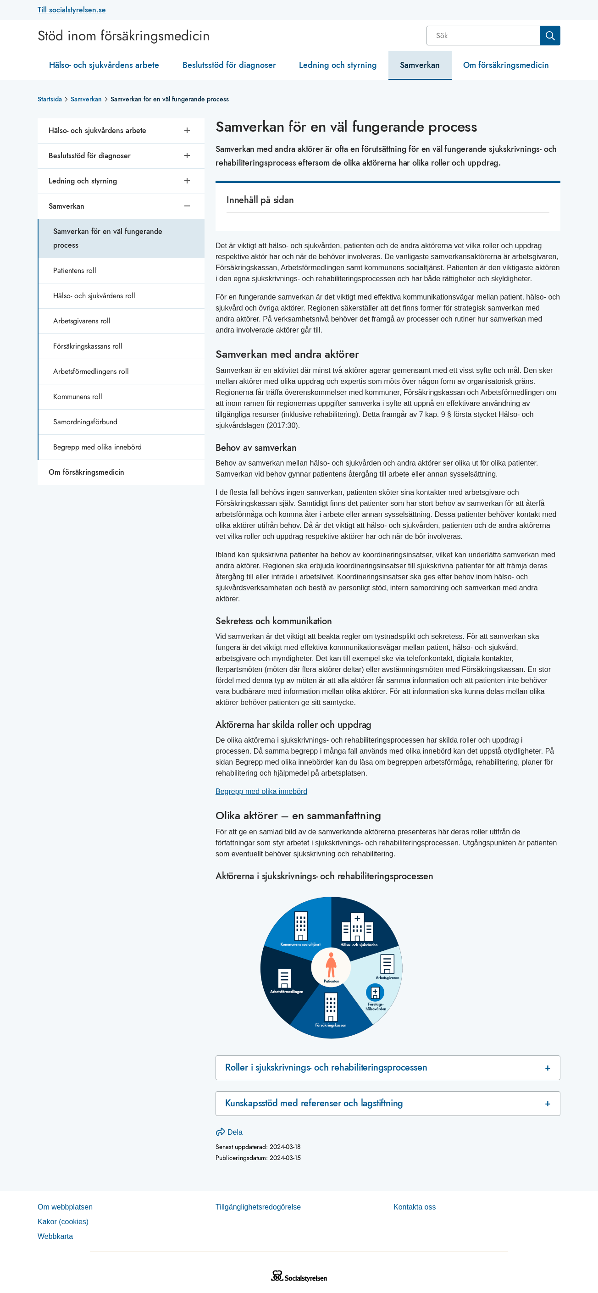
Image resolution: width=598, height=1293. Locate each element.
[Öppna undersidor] (188, 130)
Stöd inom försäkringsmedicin (124, 35)
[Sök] (484, 35)
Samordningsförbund (85, 421)
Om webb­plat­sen (65, 1207)
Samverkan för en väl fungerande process (107, 238)
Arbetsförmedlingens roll (91, 371)
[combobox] (493, 35)
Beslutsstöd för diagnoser (229, 65)
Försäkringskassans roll (87, 346)
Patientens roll (74, 270)
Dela (229, 1132)
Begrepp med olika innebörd (97, 447)
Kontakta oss (414, 1207)
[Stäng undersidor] (188, 206)
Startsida (50, 99)
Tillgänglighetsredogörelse (258, 1207)
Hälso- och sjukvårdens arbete (104, 65)
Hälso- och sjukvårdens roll (94, 295)
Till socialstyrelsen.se (72, 10)
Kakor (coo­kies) (63, 1222)
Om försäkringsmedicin (506, 65)
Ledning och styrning (338, 65)
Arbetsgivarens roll (82, 321)
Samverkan (420, 65)
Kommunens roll (77, 396)
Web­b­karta (55, 1236)
